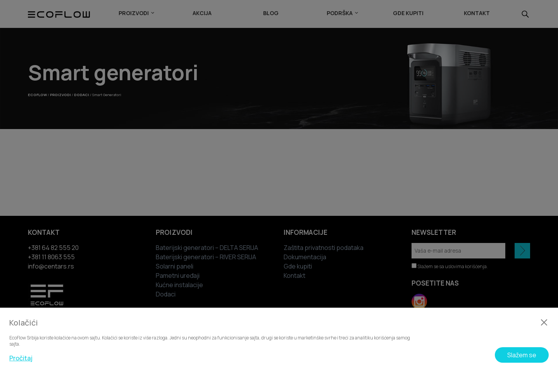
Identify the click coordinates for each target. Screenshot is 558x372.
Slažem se (521, 355)
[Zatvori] (544, 322)
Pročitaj (21, 358)
